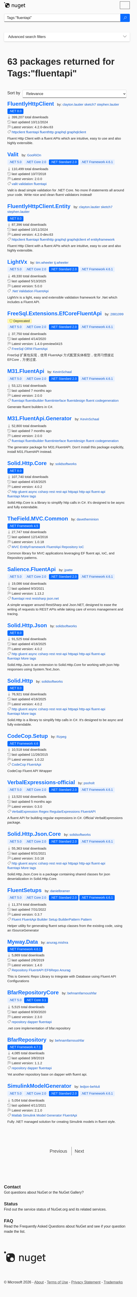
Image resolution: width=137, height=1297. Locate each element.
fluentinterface (55, 400)
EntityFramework (33, 547)
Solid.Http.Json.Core (34, 833)
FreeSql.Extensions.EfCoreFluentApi (54, 313)
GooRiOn (34, 155)
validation (26, 184)
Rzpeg (61, 737)
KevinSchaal (62, 372)
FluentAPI (88, 811)
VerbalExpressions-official (41, 782)
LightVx (17, 261)
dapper (32, 1022)
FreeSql (18, 349)
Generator (54, 1115)
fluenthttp (47, 132)
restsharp (39, 598)
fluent (90, 400)
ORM (28, 349)
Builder (42, 919)
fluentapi (32, 132)
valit (15, 184)
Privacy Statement (85, 1282)
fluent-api (98, 492)
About (39, 1282)
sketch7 (90, 104)
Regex (44, 811)
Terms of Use (57, 1282)
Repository (70, 547)
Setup (53, 919)
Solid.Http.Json (27, 625)
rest (52, 492)
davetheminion (88, 519)
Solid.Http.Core (27, 463)
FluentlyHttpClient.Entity (39, 206)
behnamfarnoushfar (82, 993)
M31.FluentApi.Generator (39, 418)
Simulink (29, 1115)
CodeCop (19, 764)
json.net (53, 598)
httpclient (18, 132)
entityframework (103, 239)
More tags (28, 496)
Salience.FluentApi (31, 569)
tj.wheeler (61, 262)
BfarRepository (26, 1039)
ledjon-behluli (90, 1086)
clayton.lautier (73, 104)
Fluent (16, 919)
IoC (81, 547)
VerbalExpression (25, 811)
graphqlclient (76, 132)
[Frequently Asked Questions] (8, 1220)
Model (41, 1115)
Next (79, 1151)
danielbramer (60, 891)
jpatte (68, 570)
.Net (15, 291)
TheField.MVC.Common (37, 518)
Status (11, 1203)
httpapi (73, 492)
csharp (43, 492)
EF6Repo (52, 970)
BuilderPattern (69, 919)
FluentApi (41, 291)
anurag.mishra (57, 942)
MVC (15, 547)
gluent (22, 492)
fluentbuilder (34, 400)
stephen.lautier (108, 104)
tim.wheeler (45, 262)
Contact (12, 1186)
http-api (84, 492)
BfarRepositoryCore (33, 992)
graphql (60, 132)
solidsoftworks (66, 464)
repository (19, 1022)
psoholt (89, 783)
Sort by (13, 93)
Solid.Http (20, 680)
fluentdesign (76, 400)
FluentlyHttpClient (30, 103)
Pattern (86, 919)
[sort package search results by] (74, 94)
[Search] (125, 18)
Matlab (17, 1115)
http (14, 492)
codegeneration (107, 400)
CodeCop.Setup (27, 736)
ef (88, 239)
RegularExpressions (65, 811)
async (32, 492)
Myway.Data (22, 941)
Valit (12, 154)
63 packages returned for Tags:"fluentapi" (61, 67)
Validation (26, 291)
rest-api (61, 492)
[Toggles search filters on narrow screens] (125, 36)
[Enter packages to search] (62, 18)
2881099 (116, 314)
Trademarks (113, 1282)
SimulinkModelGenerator (39, 1085)
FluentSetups (24, 890)
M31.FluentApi (25, 371)
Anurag (64, 970)
